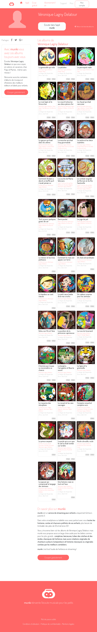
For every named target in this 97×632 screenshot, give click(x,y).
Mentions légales (68, 624)
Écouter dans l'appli (52, 26)
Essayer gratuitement (16, 92)
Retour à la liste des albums (84, 26)
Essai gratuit (34, 4)
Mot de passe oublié (48, 619)
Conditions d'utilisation (31, 624)
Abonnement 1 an (50, 4)
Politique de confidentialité (51, 624)
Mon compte (82, 4)
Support (63, 3)
